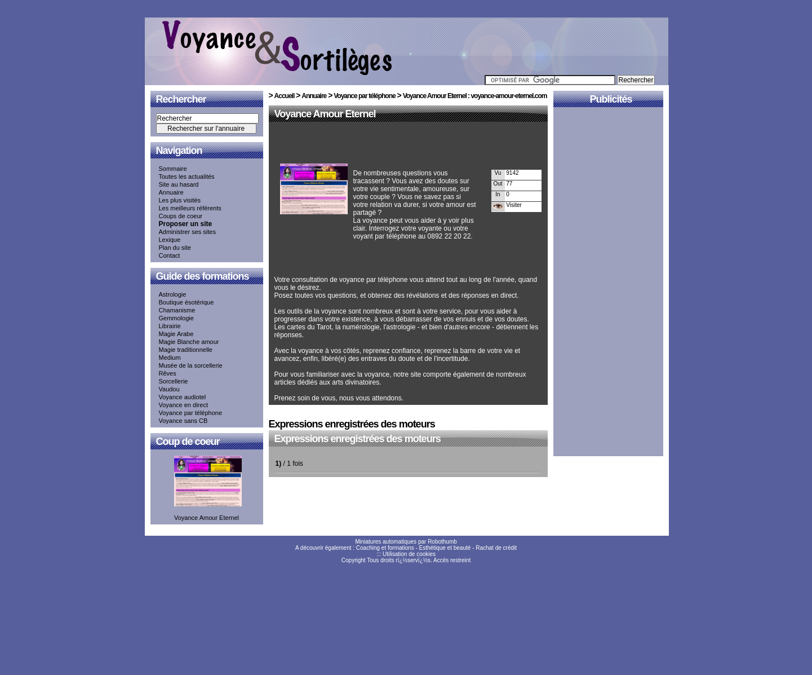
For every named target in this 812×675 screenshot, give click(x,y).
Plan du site (175, 247)
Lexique (170, 239)
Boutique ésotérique (186, 302)
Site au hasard (179, 184)
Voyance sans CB (183, 420)
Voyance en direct (183, 405)
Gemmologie (176, 318)
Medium (170, 357)
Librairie (170, 326)
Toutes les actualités (187, 176)
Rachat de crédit (496, 548)
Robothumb (442, 542)
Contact (169, 255)
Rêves (167, 373)
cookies (426, 554)
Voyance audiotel (182, 397)
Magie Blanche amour (189, 341)
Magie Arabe (176, 333)
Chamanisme (177, 310)
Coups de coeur (181, 216)
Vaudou (169, 389)
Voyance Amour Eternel (325, 114)
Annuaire (171, 192)
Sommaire (173, 168)
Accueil (284, 96)
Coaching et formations (385, 548)
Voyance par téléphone (191, 412)
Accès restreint (452, 560)
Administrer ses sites (187, 231)
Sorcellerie (173, 381)
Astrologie (173, 294)
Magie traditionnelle (185, 349)
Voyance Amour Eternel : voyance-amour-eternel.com (475, 96)
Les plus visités (180, 200)
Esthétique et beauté (445, 548)
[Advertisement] (406, 145)
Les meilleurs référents (190, 208)
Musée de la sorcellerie (191, 365)
